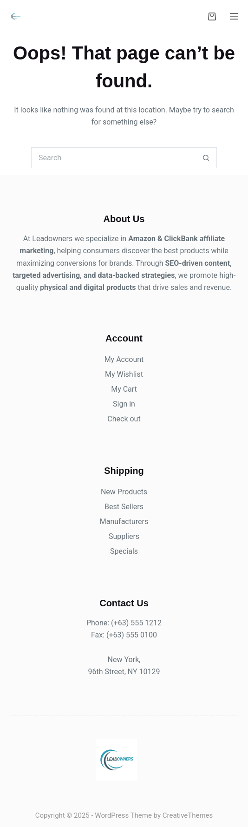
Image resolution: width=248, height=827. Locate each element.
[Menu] (234, 16)
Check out (123, 418)
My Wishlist (124, 374)
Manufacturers (124, 521)
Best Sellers (124, 506)
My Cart (124, 389)
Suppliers (124, 536)
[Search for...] (113, 157)
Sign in (124, 404)
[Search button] (206, 157)
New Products (124, 491)
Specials (124, 551)
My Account (124, 359)
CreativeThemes (188, 815)
